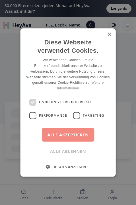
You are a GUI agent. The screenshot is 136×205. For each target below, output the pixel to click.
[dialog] (68, 102)
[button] (68, 166)
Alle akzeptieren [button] (67, 134)
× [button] (109, 34)
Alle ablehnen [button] (68, 151)
